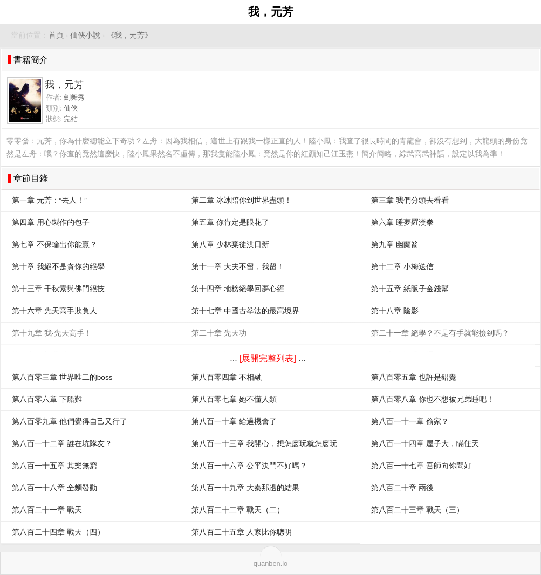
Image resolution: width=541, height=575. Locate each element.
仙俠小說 (85, 35)
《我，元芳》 (129, 35)
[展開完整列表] (267, 358)
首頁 (56, 35)
